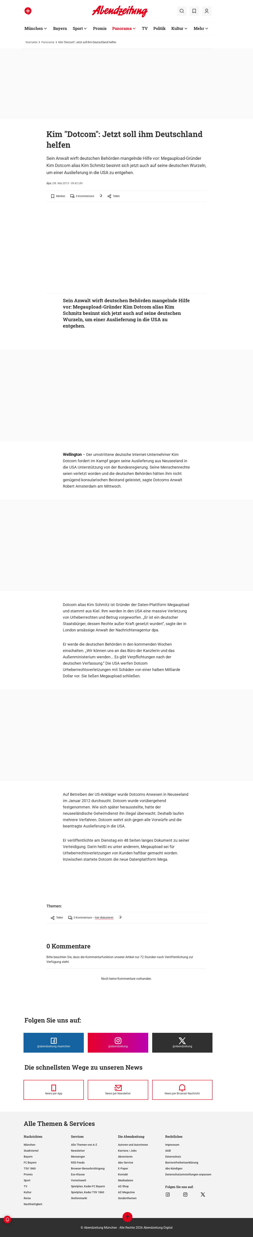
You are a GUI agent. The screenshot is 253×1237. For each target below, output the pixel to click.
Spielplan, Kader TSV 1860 (87, 1192)
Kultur (177, 28)
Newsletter (78, 1150)
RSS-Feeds (78, 1162)
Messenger (78, 1156)
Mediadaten (125, 1180)
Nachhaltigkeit (33, 1204)
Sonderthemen (127, 1198)
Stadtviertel (31, 1150)
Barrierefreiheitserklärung (181, 1162)
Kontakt (123, 1174)
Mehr (199, 28)
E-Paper (123, 1168)
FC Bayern (30, 1162)
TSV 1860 (30, 1168)
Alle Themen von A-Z (84, 1144)
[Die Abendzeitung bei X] (182, 1043)
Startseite (31, 42)
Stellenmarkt (79, 1198)
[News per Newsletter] (118, 1090)
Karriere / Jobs (127, 1150)
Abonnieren (125, 1156)
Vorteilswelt (78, 1180)
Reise (27, 1198)
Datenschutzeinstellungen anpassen (188, 1174)
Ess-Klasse (78, 1174)
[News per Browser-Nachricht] (182, 1090)
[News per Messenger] (54, 1090)
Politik (159, 28)
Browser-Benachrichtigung (88, 1168)
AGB (168, 1150)
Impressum (172, 1144)
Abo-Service (125, 1162)
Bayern (60, 28)
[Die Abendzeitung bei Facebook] (54, 1043)
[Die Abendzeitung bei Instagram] (118, 1043)
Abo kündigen (173, 1168)
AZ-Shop (123, 1186)
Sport (78, 28)
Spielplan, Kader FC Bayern (88, 1186)
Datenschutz (173, 1156)
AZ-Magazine (126, 1192)
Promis (100, 28)
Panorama (122, 28)
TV (145, 28)
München (34, 28)
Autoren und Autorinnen (133, 1144)
